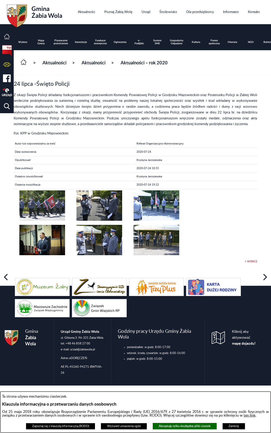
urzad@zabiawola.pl (82, 349)
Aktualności (54, 62)
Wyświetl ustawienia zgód (124, 426)
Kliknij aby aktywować (244, 337)
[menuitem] (86, 12)
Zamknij (234, 426)
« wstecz (251, 261)
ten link (249, 415)
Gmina (34, 14)
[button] (7, 64)
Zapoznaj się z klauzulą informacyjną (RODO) (60, 426)
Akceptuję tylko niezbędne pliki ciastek (184, 426)
